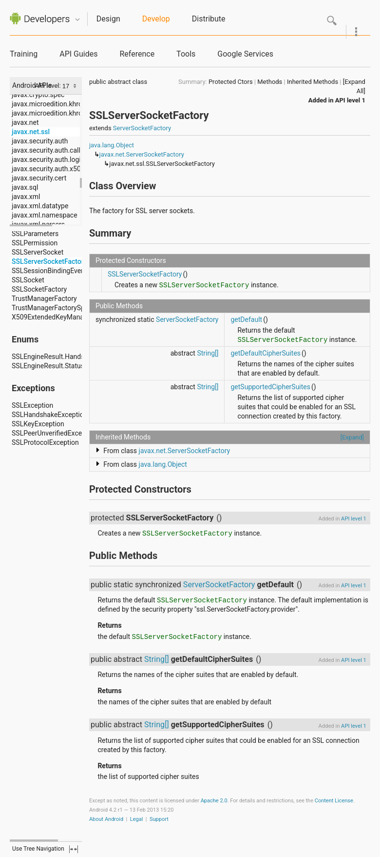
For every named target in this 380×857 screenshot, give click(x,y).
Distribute (209, 18)
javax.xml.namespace (44, 215)
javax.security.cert (39, 178)
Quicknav (77, 20)
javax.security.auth (40, 141)
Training (24, 54)
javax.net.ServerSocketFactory (141, 154)
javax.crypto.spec (38, 95)
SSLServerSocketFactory (49, 261)
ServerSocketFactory (142, 128)
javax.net (25, 122)
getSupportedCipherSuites (270, 387)
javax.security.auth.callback (53, 150)
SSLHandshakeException (49, 415)
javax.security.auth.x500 (48, 169)
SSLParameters (35, 234)
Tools (185, 54)
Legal (136, 819)
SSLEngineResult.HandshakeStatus (65, 356)
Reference (136, 54)
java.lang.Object (111, 145)
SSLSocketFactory (39, 289)
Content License (334, 800)
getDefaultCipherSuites (265, 353)
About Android (106, 819)
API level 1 (350, 100)
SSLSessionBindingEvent (49, 271)
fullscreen (73, 849)
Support (159, 819)
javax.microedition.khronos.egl (58, 104)
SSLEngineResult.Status (48, 366)
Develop (156, 18)
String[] (207, 353)
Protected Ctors (231, 81)
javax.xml (26, 196)
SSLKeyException (38, 424)
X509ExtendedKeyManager (53, 317)
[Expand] (352, 437)
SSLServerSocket (37, 252)
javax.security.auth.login (48, 159)
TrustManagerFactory (44, 298)
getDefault (246, 319)
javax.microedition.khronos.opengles (67, 113)
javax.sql (25, 187)
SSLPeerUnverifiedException (54, 433)
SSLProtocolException (45, 442)
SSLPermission (34, 243)
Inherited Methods (312, 81)
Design (108, 18)
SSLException (32, 405)
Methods (269, 81)
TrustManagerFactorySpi (49, 308)
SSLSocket (28, 280)
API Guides (78, 54)
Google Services (245, 54)
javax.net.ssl (31, 132)
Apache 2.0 (214, 800)
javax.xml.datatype (40, 206)
